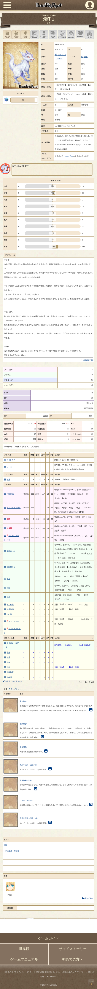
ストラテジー (13, 621)
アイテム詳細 (62, 34)
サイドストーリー (73, 949)
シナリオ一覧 (7, 34)
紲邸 (5, 845)
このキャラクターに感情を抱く (80, 34)
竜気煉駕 (23, 724)
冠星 (8, 597)
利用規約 (7, 972)
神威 (85, 57)
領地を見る (89, 34)
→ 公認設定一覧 (86, 360)
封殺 (8, 588)
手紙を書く (71, 34)
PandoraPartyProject (48, 5)
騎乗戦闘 (10, 609)
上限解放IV (11, 567)
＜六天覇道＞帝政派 (11, 851)
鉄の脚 (9, 614)
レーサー (59, 59)
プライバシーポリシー (24, 972)
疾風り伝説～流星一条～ (29, 765)
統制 (8, 662)
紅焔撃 (9, 528)
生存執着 (10, 672)
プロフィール (10, 255)
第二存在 (10, 604)
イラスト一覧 (16, 34)
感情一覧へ (88, 898)
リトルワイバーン (26, 800)
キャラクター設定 (44, 34)
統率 (8, 667)
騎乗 (8, 657)
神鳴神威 (10, 494)
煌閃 (8, 519)
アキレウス (61, 54)
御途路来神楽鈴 (26, 780)
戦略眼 (9, 677)
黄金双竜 (23, 747)
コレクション (16, 689)
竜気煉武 (23, 701)
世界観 (24, 949)
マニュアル (68, 156)
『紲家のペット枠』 (48, 15)
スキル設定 (53, 34)
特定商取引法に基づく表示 (48, 972)
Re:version (51, 976)
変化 (8, 652)
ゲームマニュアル (24, 959)
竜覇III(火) (11, 551)
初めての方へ (72, 959)
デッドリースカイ (14, 507)
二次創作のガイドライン (73, 972)
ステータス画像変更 (34, 34)
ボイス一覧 (25, 34)
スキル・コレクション (13, 681)
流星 (8, 579)
